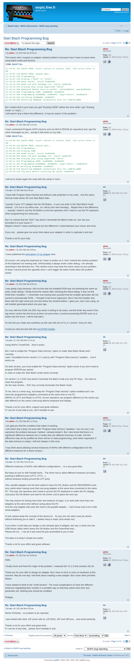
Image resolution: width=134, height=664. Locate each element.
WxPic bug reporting (48, 26)
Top (128, 116)
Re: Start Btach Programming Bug (28, 49)
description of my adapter (38, 254)
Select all (17, 64)
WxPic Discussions (29, 26)
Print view (121, 25)
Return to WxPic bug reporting (17, 648)
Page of (116, 43)
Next (127, 635)
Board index (13, 26)
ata (10, 190)
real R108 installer (46, 329)
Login (126, 31)
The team (87, 655)
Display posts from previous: (47, 635)
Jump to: (79, 649)
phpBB (56, 660)
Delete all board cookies (103, 655)
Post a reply (11, 43)
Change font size (126, 25)
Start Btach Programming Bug (26, 38)
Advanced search (121, 12)
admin (11, 53)
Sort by (77, 635)
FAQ (119, 31)
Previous (9, 635)
